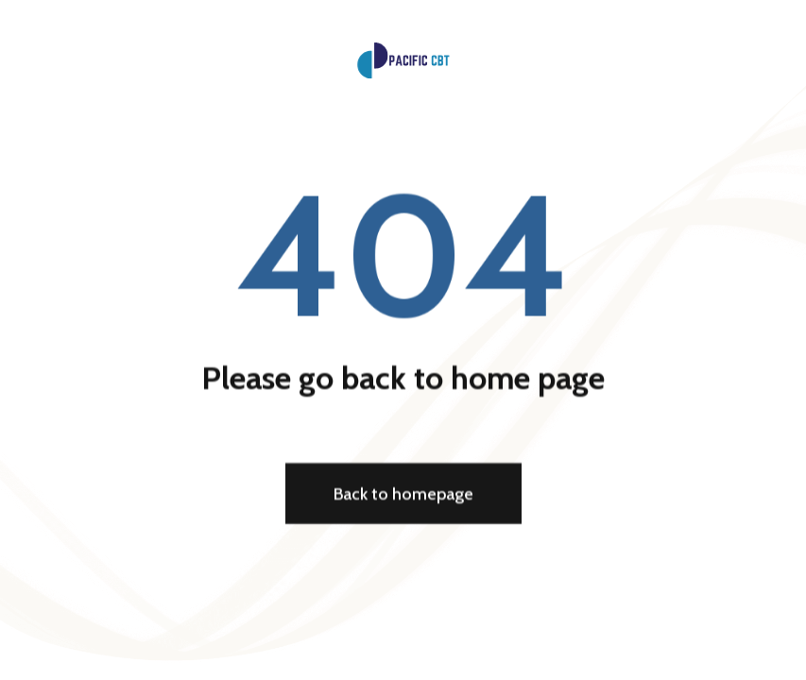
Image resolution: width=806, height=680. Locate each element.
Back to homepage (403, 494)
